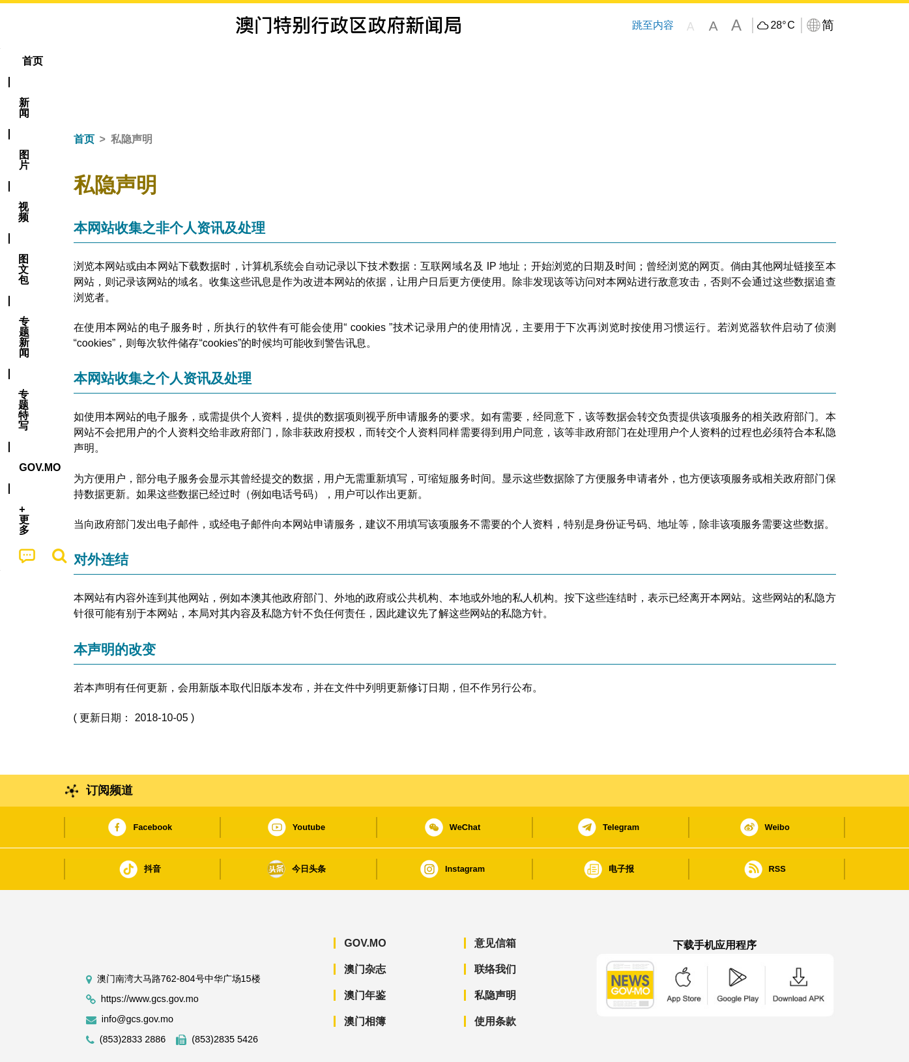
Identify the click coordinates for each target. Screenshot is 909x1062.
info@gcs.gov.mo (137, 979)
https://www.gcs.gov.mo (150, 959)
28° (782, 25)
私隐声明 (495, 955)
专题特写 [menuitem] (420, 60)
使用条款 (495, 981)
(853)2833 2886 (133, 1000)
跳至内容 (653, 25)
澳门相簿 (365, 981)
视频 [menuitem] (240, 60)
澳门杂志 (365, 929)
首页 (84, 99)
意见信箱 (495, 903)
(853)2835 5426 (225, 1000)
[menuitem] (144, 61)
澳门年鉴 (365, 955)
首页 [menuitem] (95, 60)
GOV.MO (365, 903)
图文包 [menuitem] (292, 60)
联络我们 (495, 929)
